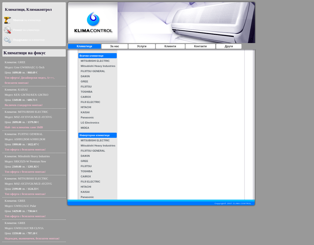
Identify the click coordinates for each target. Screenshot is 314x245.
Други (229, 46)
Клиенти (170, 46)
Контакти (200, 46)
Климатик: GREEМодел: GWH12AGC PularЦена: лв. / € (25, 208)
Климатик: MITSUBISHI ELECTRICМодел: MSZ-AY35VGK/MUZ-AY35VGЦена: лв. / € (28, 119)
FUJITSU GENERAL (93, 71)
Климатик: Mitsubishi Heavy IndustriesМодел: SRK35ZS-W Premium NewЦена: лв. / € (27, 164)
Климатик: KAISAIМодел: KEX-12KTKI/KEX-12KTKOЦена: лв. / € (26, 97)
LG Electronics (90, 122)
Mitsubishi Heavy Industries (98, 66)
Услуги (141, 46)
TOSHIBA (86, 91)
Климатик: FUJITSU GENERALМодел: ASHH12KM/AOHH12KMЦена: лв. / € (25, 141)
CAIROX (86, 96)
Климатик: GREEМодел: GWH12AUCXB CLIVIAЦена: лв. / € (32, 230)
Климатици (84, 46)
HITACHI (86, 107)
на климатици (27, 20)
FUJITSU (86, 86)
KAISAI (85, 112)
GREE (84, 81)
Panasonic (87, 117)
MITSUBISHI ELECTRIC (95, 60)
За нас (114, 46)
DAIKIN (85, 76)
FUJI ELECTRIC (90, 102)
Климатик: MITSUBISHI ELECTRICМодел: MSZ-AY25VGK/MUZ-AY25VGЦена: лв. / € (28, 186)
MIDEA (85, 127)
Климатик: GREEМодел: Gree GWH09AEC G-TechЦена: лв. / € (30, 72)
